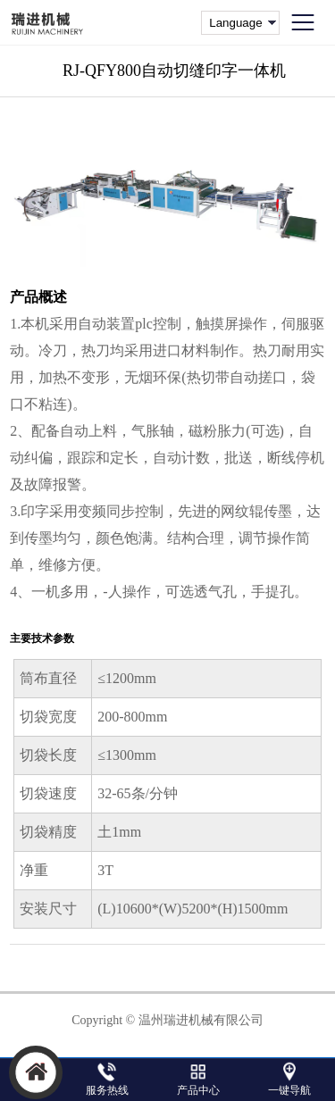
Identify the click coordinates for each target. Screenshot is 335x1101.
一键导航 (289, 1090)
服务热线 (107, 1090)
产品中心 (198, 1090)
